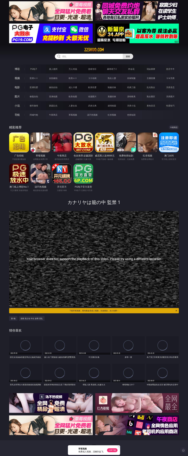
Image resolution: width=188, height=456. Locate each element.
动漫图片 (92, 96)
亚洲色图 (53, 96)
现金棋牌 (151, 69)
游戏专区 (92, 69)
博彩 (17, 69)
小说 (17, 105)
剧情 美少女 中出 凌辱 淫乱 (32, 318)
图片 (17, 96)
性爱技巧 (170, 105)
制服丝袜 (112, 87)
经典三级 (131, 87)
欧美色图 (73, 96)
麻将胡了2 (112, 69)
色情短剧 (131, 114)
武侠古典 (92, 105)
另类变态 (170, 87)
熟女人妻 (112, 78)
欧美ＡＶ (73, 78)
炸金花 (131, 69)
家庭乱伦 (53, 105)
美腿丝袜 (112, 96)
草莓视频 (73, 114)
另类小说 (131, 105)
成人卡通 (73, 87)
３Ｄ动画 (92, 78)
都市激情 (34, 105)
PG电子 (33, 69)
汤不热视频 (92, 114)
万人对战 (73, 69)
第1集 (13, 318)
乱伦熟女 (151, 87)
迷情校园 (112, 105)
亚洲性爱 (34, 87)
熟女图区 (151, 96)
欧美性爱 (92, 87)
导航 (17, 115)
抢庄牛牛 (170, 69)
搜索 (128, 56)
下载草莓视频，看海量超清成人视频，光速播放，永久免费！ (123, 310)
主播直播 (151, 78)
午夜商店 (53, 114)
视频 (17, 78)
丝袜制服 (131, 78)
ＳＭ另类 (170, 78)
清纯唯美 (131, 96)
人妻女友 (73, 105)
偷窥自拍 (34, 96)
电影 (17, 87)
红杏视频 (112, 114)
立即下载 (112, 450)
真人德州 (53, 69)
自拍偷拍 (53, 78)
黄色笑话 (151, 105)
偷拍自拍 (53, 87)
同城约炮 (34, 114)
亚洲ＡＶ (34, 78)
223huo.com (94, 49)
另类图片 (170, 96)
